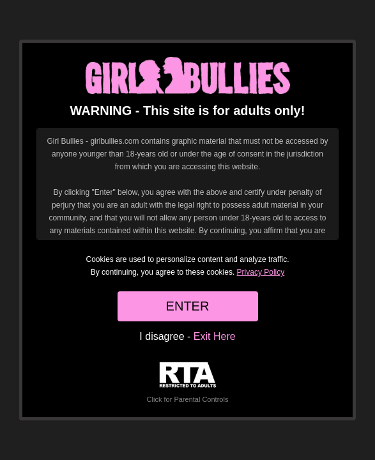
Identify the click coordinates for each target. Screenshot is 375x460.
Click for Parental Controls (188, 382)
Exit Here (215, 336)
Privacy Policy (261, 272)
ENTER (188, 306)
